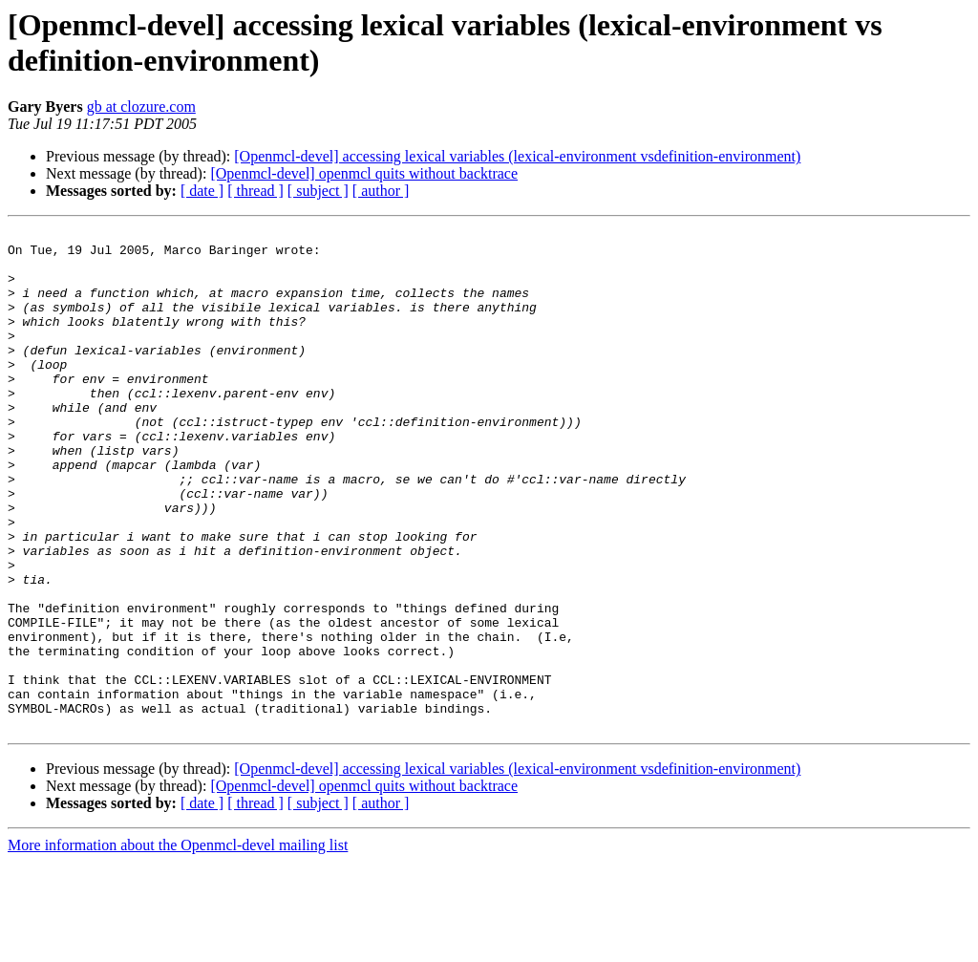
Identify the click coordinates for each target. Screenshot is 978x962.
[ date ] (202, 190)
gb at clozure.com (141, 106)
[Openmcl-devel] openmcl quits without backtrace (364, 173)
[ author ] (381, 190)
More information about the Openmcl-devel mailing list (178, 945)
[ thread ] (255, 190)
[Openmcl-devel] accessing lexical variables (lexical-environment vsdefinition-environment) (517, 156)
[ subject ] (318, 190)
